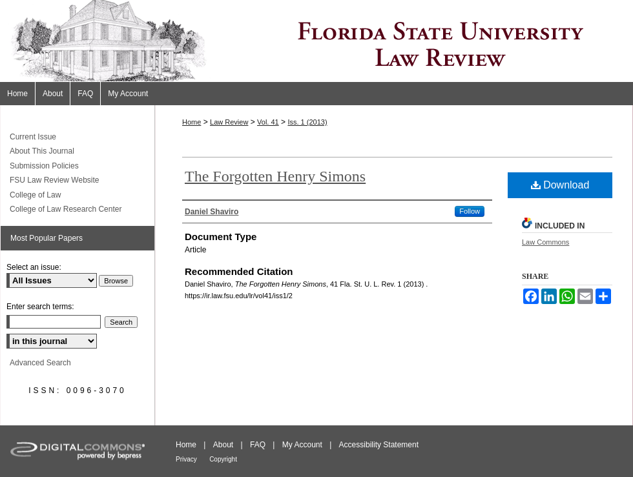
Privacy (186, 459)
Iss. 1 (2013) (307, 122)
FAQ (257, 444)
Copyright (223, 459)
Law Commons (545, 242)
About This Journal (42, 151)
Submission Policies (44, 165)
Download (560, 184)
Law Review (229, 122)
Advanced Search (40, 362)
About (223, 444)
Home (191, 122)
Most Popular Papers (46, 238)
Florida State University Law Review (316, 41)
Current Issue (33, 136)
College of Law (35, 194)
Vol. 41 (268, 122)
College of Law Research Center (65, 209)
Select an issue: (33, 267)
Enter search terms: (40, 306)
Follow (469, 211)
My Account (302, 444)
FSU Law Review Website (54, 180)
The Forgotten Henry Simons (275, 176)
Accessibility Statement (379, 444)
